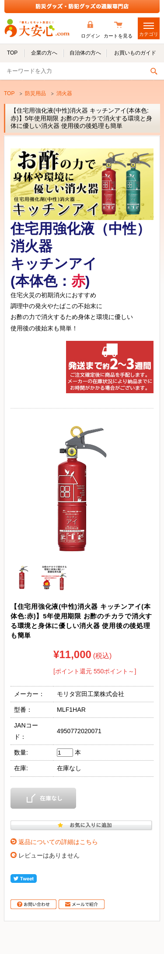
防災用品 (35, 93)
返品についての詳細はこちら (58, 841)
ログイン (90, 35)
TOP (9, 93)
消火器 (64, 93)
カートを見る (118, 35)
